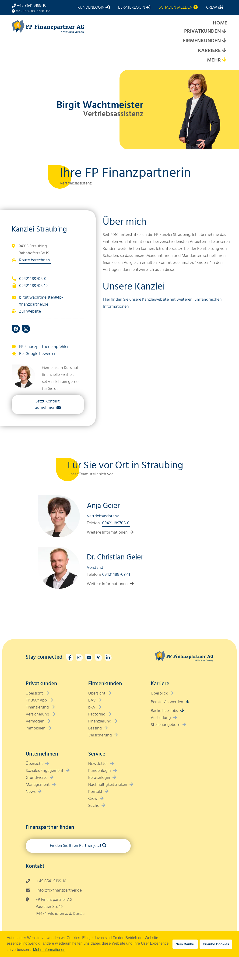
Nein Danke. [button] (185, 944)
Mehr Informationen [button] (49, 950)
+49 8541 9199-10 (31, 5)
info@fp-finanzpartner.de (59, 890)
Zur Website (30, 311)
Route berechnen (34, 260)
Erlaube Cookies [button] (216, 944)
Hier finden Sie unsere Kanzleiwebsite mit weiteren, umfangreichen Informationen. (162, 303)
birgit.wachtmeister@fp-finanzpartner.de (41, 301)
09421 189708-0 (32, 279)
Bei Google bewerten (37, 354)
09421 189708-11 (116, 574)
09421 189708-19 (33, 286)
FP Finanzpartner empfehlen (44, 347)
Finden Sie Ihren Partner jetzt (76, 845)
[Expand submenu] (224, 31)
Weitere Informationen (107, 532)
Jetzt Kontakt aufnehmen (47, 404)
